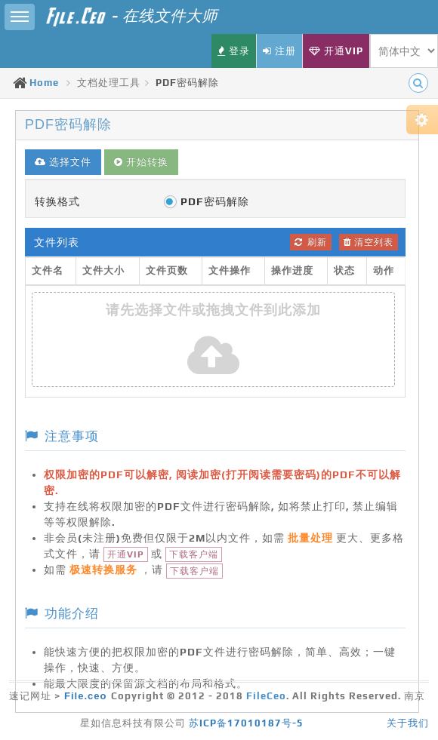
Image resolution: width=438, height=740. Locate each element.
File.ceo (85, 696)
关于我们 (408, 723)
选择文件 (63, 161)
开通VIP (125, 554)
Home (44, 82)
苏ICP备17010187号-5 (246, 723)
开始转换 (141, 161)
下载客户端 (193, 554)
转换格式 (57, 201)
